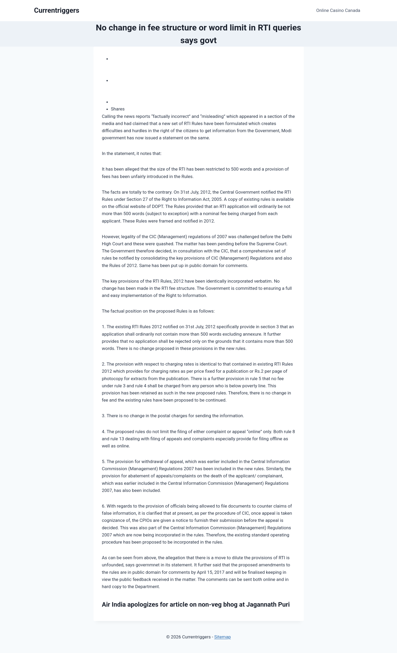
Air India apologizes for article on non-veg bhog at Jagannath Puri (196, 604)
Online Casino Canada (338, 10)
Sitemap (222, 636)
